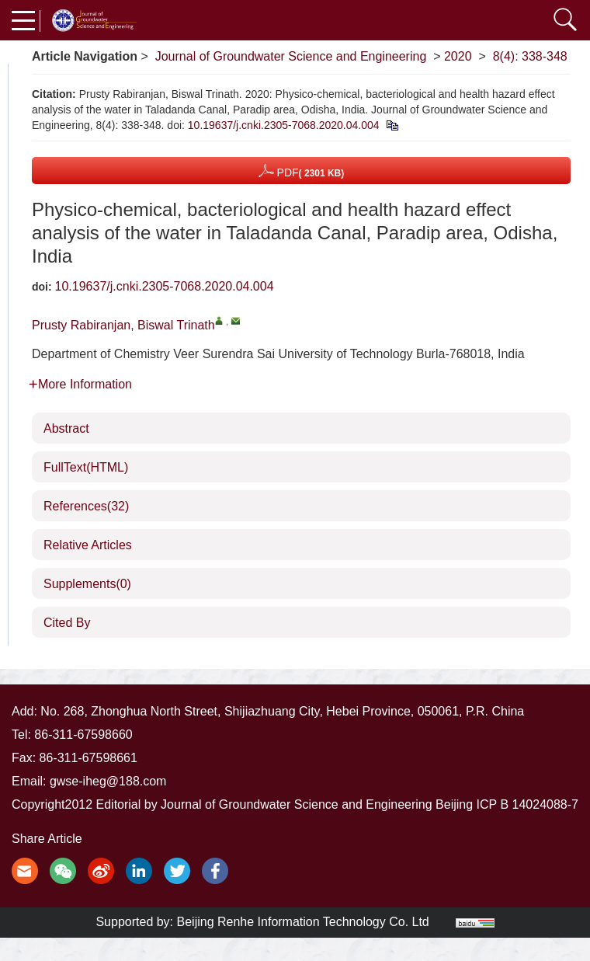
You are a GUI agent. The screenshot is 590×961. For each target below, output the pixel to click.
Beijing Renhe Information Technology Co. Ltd (303, 921)
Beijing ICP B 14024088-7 (507, 804)
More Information (80, 384)
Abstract (66, 428)
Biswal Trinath (176, 325)
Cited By (66, 622)
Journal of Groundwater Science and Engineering (291, 56)
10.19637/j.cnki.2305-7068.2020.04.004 (284, 125)
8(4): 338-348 (530, 56)
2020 (458, 56)
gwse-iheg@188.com (108, 781)
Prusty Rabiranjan (81, 325)
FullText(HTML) (85, 467)
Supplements (87, 583)
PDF (302, 170)
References (86, 506)
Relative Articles (87, 545)
